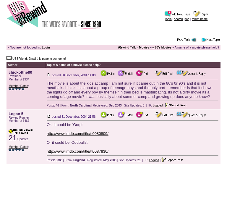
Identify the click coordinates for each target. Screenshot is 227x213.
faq (187, 19)
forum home (199, 19)
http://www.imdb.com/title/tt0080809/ (77, 133)
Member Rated (18, 86)
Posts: (53, 105)
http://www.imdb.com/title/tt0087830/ (77, 151)
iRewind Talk (127, 47)
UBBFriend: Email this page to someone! (39, 58)
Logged (158, 105)
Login (46, 47)
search (178, 19)
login (169, 19)
